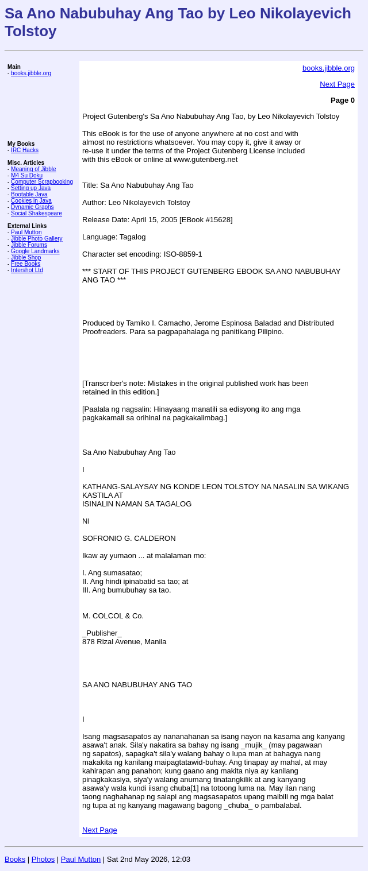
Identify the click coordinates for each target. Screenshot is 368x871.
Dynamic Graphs (32, 207)
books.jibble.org (31, 73)
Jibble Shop (26, 257)
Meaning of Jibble (33, 169)
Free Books (25, 264)
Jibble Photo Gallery (37, 238)
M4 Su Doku (27, 175)
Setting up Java (31, 188)
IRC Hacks (25, 150)
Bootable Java (29, 194)
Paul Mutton (26, 232)
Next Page (337, 84)
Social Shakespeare (36, 213)
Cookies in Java (31, 201)
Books (15, 859)
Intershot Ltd (27, 270)
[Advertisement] (41, 108)
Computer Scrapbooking (42, 182)
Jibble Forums (29, 245)
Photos (43, 859)
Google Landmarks (35, 251)
